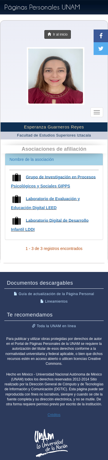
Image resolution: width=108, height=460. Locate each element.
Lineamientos (54, 301)
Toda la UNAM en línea (54, 326)
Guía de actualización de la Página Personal (54, 294)
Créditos (54, 415)
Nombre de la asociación (32, 159)
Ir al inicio (57, 34)
